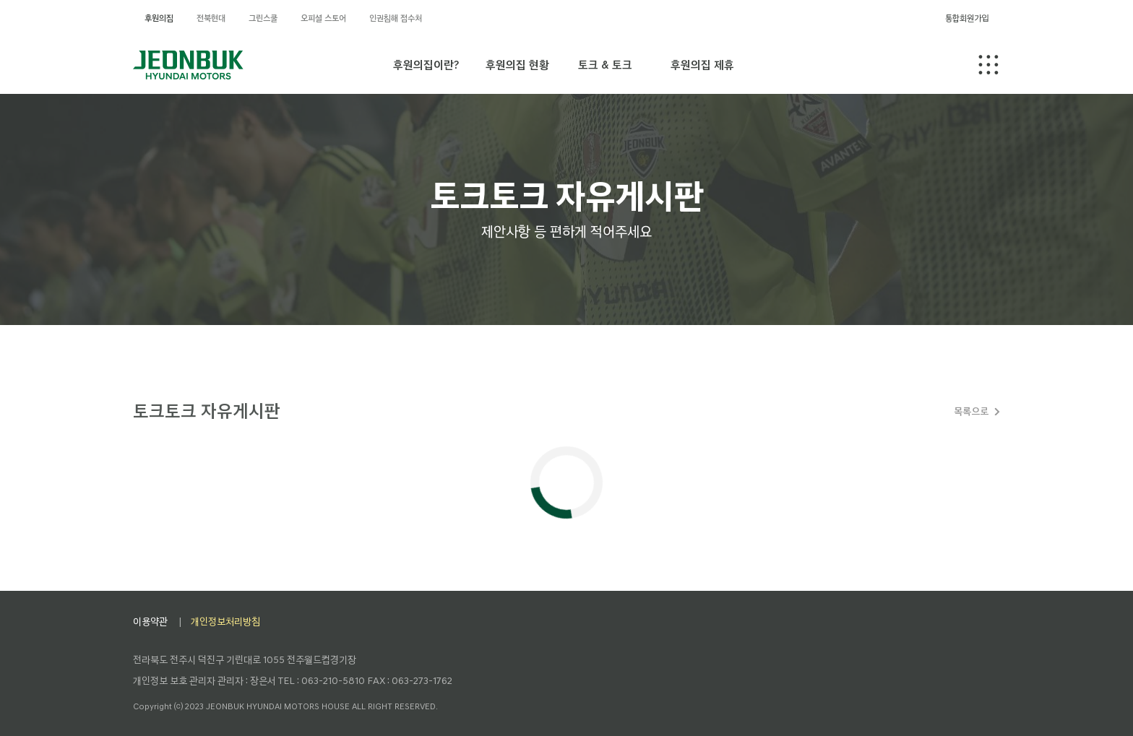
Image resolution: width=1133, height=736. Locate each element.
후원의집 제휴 (702, 65)
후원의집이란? (426, 65)
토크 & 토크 (605, 65)
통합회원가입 (966, 18)
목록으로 (971, 411)
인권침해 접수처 (395, 18)
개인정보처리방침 (225, 621)
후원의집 (159, 18)
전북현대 (211, 18)
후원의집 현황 (517, 65)
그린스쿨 (263, 18)
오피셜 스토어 (323, 18)
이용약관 (150, 621)
